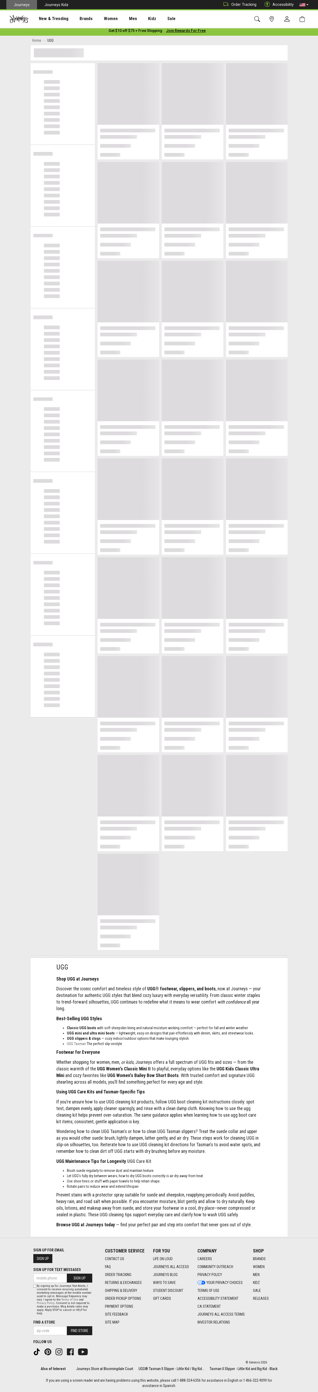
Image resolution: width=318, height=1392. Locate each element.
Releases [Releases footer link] (261, 1298)
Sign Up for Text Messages (57, 1270)
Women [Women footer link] (259, 1267)
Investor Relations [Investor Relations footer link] (213, 1322)
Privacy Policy (45, 1303)
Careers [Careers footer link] (204, 1259)
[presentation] (48, 19)
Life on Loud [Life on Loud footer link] (163, 1259)
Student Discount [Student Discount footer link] (168, 1290)
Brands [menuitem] (78, 18)
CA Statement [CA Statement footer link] (209, 1306)
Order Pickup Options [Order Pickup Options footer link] (123, 1298)
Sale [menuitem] (153, 18)
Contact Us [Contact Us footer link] (114, 1259)
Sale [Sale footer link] (257, 1290)
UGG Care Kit (139, 1162)
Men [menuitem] (119, 18)
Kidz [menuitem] (136, 18)
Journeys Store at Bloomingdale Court (104, 1369)
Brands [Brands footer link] (259, 1259)
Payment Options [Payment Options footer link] (119, 1306)
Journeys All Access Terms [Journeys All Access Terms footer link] (221, 1314)
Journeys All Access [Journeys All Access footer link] (171, 1267)
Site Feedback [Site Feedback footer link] (116, 1314)
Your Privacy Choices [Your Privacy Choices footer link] (220, 1282)
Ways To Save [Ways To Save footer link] (164, 1282)
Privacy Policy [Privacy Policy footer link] (209, 1275)
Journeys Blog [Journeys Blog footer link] (165, 1275)
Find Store (79, 1331)
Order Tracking (238, 4)
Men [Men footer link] (256, 1275)
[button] (304, 5)
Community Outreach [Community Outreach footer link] (215, 1267)
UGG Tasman (76, 1045)
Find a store (44, 1322)
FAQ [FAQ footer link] (108, 1267)
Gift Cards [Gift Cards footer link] (162, 1298)
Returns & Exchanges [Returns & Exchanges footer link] (123, 1282)
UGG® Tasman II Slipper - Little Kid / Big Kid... (171, 1369)
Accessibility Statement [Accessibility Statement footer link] (217, 1298)
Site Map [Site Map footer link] (112, 1322)
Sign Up (43, 1258)
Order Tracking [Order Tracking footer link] (118, 1275)
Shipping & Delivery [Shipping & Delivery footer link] (121, 1290)
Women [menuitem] (99, 18)
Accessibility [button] (278, 4)
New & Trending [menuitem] (49, 18)
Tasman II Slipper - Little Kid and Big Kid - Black (244, 1369)
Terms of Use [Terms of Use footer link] (208, 1290)
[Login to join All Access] (135, 31)
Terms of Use (69, 1299)
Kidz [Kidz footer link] (256, 1282)
